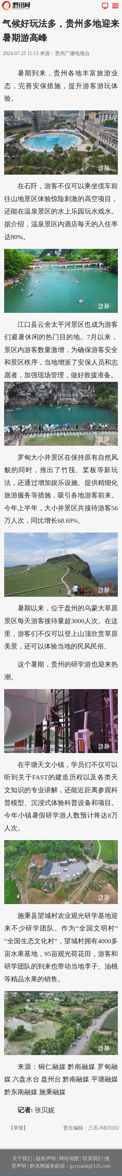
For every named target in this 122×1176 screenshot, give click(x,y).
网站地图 (69, 1158)
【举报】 (18, 1128)
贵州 (61, 73)
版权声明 (46, 1158)
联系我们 (93, 1158)
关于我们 (22, 1158)
